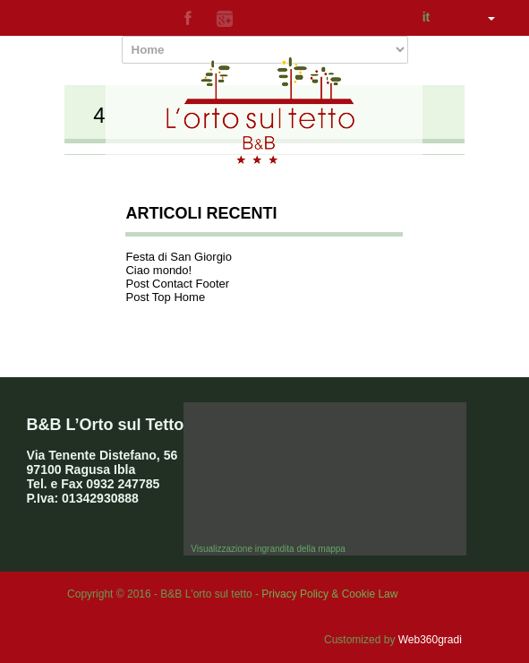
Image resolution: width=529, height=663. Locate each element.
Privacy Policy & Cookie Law (329, 594)
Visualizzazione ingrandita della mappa (268, 549)
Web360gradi (430, 639)
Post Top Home (165, 297)
